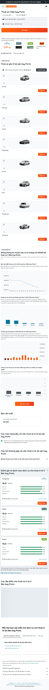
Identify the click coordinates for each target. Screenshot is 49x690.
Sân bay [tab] (40, 636)
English (39, 2)
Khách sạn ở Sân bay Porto (12, 648)
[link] (24, 404)
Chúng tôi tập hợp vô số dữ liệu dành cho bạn (25, 671)
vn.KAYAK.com (12, 683)
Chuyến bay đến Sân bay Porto (13, 646)
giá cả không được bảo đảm (32, 663)
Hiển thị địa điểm (43, 498)
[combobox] (7, 15)
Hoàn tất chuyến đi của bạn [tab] (12, 636)
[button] (46, 2)
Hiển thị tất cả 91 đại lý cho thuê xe (11, 573)
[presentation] (47, 470)
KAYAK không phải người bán (25, 668)
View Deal (42, 90)
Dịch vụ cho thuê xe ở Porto (33, 684)
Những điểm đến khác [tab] (29, 636)
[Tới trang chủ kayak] (11, 6)
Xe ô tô (19, 683)
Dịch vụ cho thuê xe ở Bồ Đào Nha (30, 683)
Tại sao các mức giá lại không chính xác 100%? (25, 674)
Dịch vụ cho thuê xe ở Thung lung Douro (16, 684)
